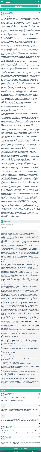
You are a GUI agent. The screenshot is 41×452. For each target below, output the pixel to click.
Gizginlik (25, 448)
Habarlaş (16, 448)
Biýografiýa (11, 13)
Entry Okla (19, 6)
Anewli (8, 414)
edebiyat (7, 224)
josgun (8, 404)
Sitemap (20, 448)
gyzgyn (9, 12)
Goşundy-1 (8, 221)
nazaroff (8, 393)
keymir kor (3, 224)
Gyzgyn (7, 2)
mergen (8, 426)
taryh (11, 224)
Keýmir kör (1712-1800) (7, 9)
